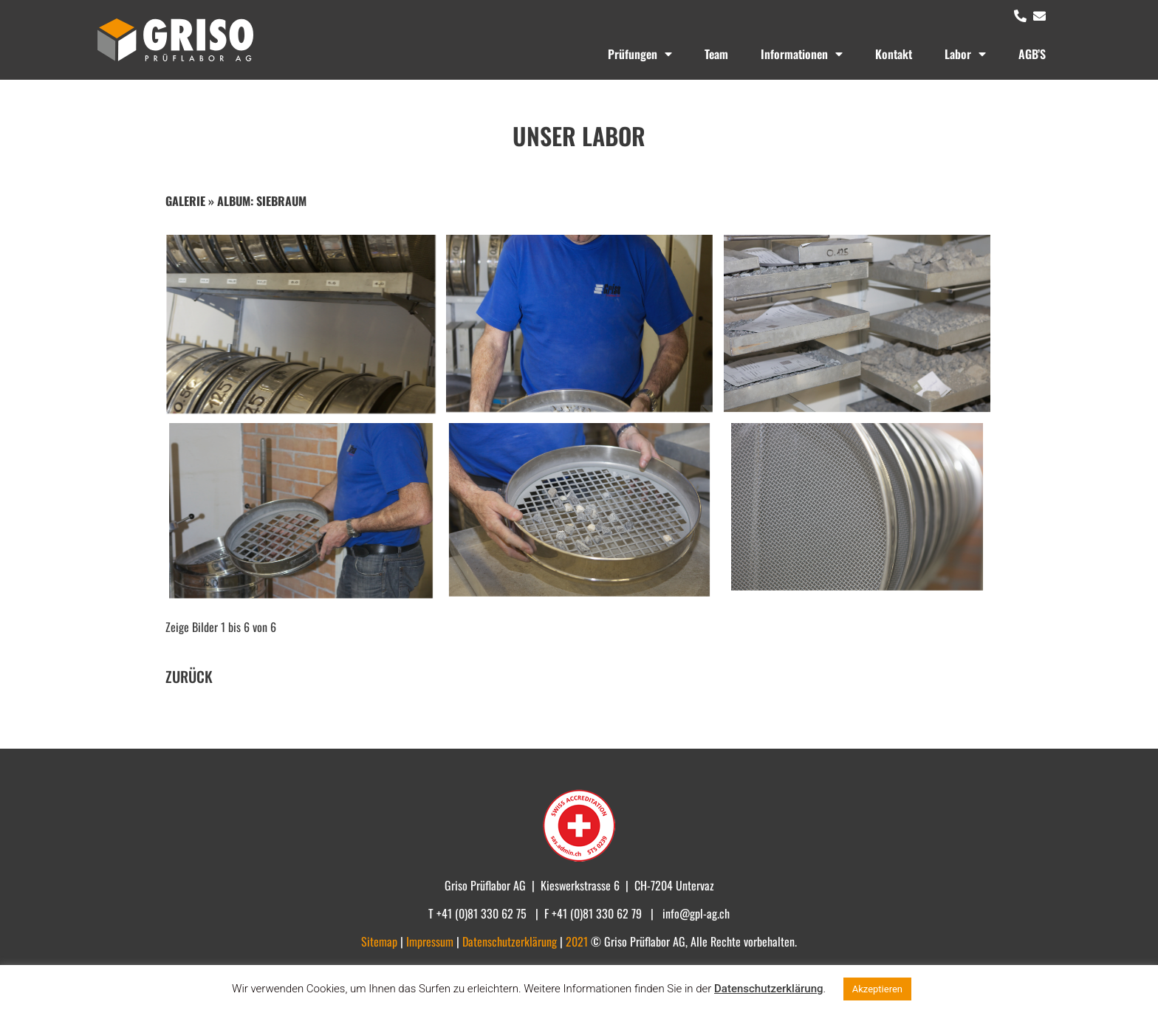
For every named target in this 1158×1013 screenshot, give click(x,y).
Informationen (802, 54)
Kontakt (893, 54)
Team (716, 54)
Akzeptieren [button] (877, 989)
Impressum (431, 941)
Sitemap (380, 941)
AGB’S (1032, 54)
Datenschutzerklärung (768, 988)
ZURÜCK (189, 676)
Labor (965, 54)
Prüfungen (640, 54)
